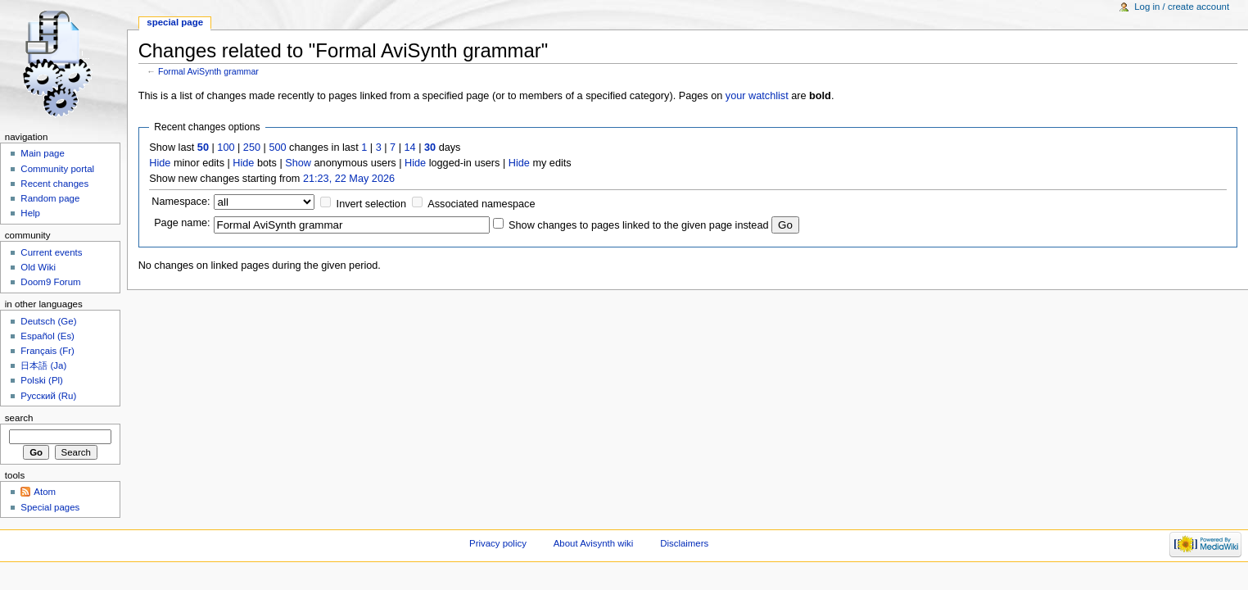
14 (410, 147)
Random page (49, 198)
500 (277, 147)
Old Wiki (38, 267)
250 (251, 147)
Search (19, 418)
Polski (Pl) (41, 380)
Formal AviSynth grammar (208, 71)
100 (225, 147)
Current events (51, 252)
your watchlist (757, 96)
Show (298, 163)
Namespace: (180, 201)
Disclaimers (684, 543)
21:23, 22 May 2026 (349, 178)
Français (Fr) (47, 351)
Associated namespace (481, 204)
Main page (42, 153)
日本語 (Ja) (43, 365)
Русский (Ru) (48, 396)
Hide (159, 163)
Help (30, 213)
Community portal (57, 169)
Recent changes (54, 183)
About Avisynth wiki (594, 543)
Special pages (49, 507)
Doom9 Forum (50, 282)
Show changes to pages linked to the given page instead (638, 225)
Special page (175, 22)
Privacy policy (498, 543)
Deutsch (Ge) (48, 321)
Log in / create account (1181, 6)
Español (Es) (47, 336)
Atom (45, 492)
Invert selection (371, 204)
